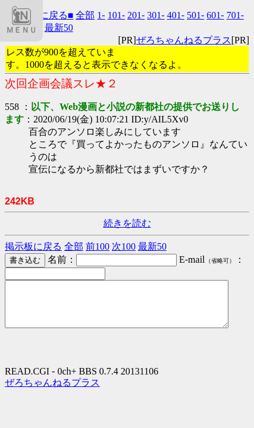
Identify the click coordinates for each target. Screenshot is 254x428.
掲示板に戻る (33, 246)
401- (175, 15)
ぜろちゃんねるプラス (183, 40)
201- (136, 15)
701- (235, 15)
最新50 (59, 28)
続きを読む (127, 223)
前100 (97, 246)
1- (101, 15)
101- (116, 15)
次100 (124, 246)
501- (195, 15)
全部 (85, 15)
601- (215, 15)
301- (155, 15)
